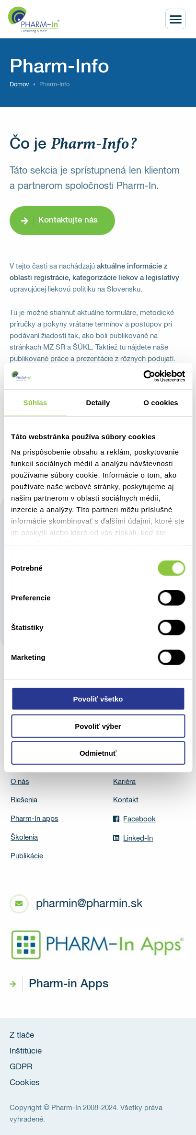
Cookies (25, 1083)
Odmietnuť (98, 753)
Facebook (134, 819)
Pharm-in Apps (68, 984)
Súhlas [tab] (35, 402)
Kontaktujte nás (68, 220)
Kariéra (124, 781)
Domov (19, 85)
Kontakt (125, 800)
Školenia (24, 837)
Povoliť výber (98, 726)
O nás (20, 781)
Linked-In (133, 838)
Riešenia (24, 800)
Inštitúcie (26, 1051)
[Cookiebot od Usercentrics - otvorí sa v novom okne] (143, 376)
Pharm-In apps (34, 818)
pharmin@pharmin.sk (89, 904)
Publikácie (27, 856)
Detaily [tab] (98, 402)
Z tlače (22, 1035)
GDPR (21, 1067)
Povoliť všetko (98, 699)
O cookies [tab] (160, 402)
